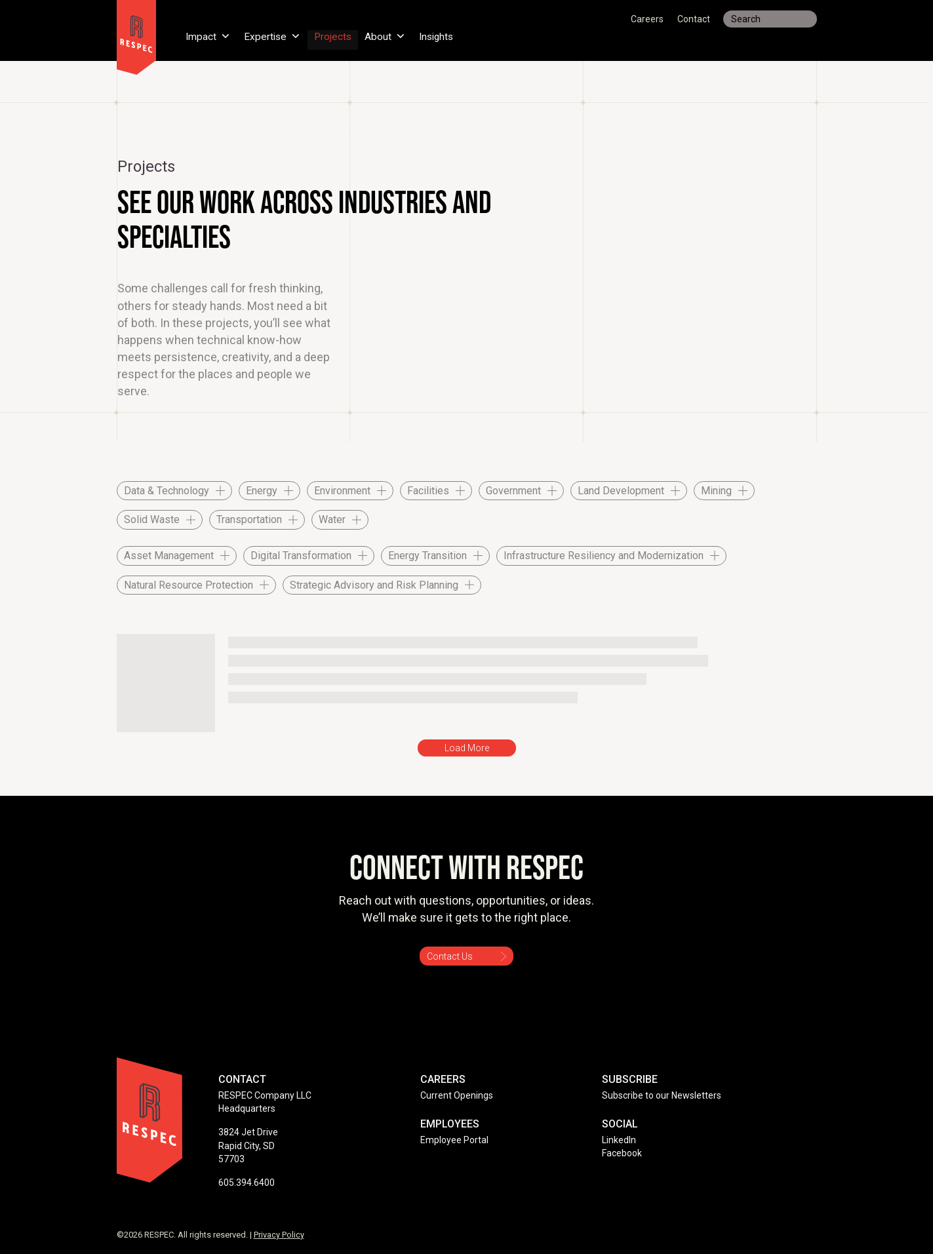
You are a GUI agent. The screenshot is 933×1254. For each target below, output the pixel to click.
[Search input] (770, 19)
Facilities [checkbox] (428, 490)
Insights (441, 35)
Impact (208, 35)
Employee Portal (454, 1140)
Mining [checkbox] (716, 490)
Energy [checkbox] (261, 490)
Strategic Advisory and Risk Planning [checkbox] (374, 585)
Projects (335, 35)
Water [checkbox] (332, 519)
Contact (693, 19)
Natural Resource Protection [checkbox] (188, 585)
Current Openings (456, 1095)
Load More (467, 748)
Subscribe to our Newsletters (661, 1095)
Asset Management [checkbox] (169, 555)
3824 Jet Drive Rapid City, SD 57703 (248, 1145)
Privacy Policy (279, 1235)
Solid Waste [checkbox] (152, 519)
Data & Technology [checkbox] (166, 490)
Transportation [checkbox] (249, 519)
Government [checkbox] (513, 490)
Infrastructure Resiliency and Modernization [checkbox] (604, 555)
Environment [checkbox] (342, 490)
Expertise (274, 35)
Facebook (622, 1153)
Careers (647, 19)
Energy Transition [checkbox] (427, 555)
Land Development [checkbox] (621, 490)
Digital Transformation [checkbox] (300, 555)
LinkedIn (619, 1140)
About (388, 35)
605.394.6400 (246, 1182)
